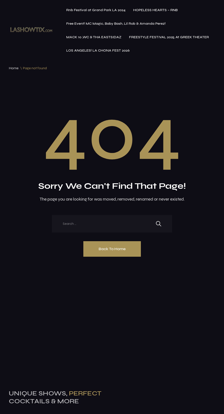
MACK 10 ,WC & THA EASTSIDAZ (93, 37)
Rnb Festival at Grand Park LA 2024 (96, 10)
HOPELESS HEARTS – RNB (155, 10)
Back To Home (112, 248)
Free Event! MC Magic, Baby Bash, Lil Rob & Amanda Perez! (116, 23)
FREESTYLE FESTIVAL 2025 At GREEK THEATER (169, 37)
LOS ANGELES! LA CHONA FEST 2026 (98, 50)
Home (14, 68)
